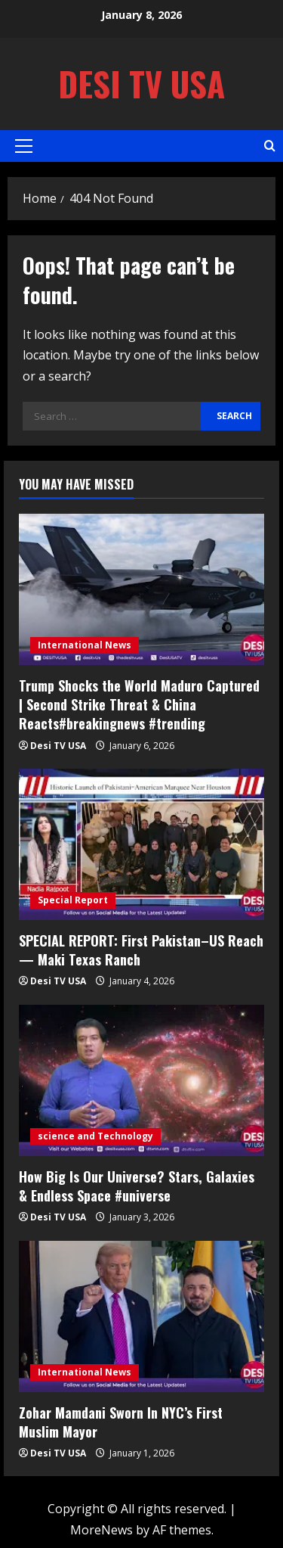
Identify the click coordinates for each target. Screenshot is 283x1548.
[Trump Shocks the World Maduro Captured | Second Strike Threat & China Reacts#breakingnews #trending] (141, 589)
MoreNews (101, 1530)
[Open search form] (269, 145)
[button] (24, 146)
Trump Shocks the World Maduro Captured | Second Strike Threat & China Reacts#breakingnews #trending (139, 704)
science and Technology (95, 1136)
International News (84, 645)
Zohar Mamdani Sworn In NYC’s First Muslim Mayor (121, 1422)
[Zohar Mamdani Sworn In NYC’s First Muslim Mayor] (141, 1316)
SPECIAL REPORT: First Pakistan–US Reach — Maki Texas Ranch (141, 950)
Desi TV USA (141, 83)
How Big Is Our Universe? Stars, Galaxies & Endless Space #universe (136, 1186)
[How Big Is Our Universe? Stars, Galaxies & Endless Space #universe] (141, 1080)
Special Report (73, 900)
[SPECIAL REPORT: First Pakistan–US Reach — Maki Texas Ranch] (141, 844)
